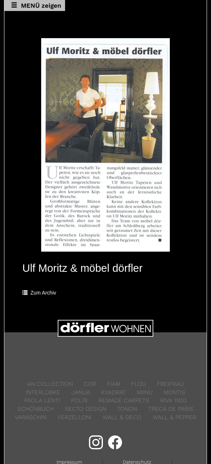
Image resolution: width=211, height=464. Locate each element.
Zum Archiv (39, 293)
